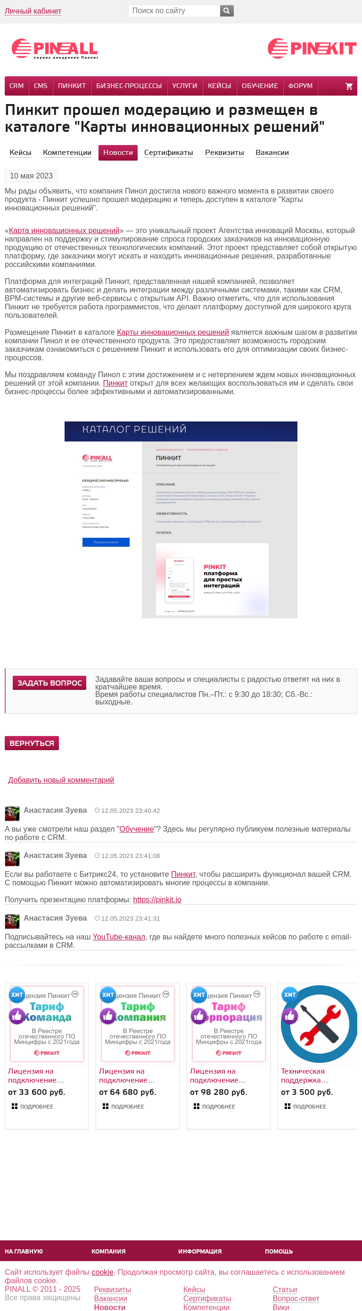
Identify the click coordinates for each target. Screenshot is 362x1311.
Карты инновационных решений (173, 332)
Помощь (279, 1251)
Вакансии (111, 1299)
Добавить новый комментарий (61, 780)
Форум (300, 86)
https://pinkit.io (157, 900)
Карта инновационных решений (64, 231)
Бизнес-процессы (129, 86)
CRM (16, 86)
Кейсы (219, 86)
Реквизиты (112, 1290)
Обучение (260, 86)
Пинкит (72, 86)
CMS (41, 86)
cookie (103, 1272)
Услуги (185, 86)
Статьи (285, 1290)
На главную (24, 1251)
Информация (200, 1251)
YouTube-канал (119, 937)
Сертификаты (207, 1299)
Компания (108, 1251)
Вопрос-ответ (296, 1299)
